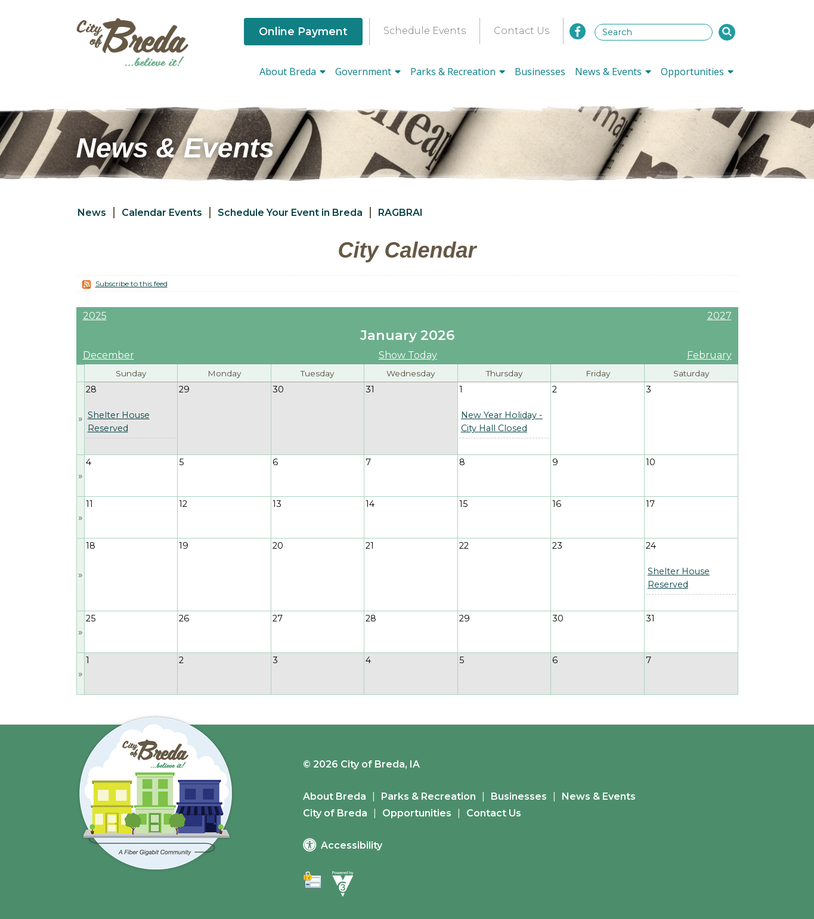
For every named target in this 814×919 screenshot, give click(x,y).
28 (91, 389)
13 (277, 504)
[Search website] (654, 32)
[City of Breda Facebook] (578, 31)
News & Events (599, 796)
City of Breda (335, 813)
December (108, 355)
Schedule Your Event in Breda (290, 212)
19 (183, 545)
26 (184, 618)
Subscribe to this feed (131, 283)
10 (650, 462)
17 (650, 504)
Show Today (408, 355)
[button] (727, 32)
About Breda (334, 796)
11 (89, 504)
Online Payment (303, 31)
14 (370, 504)
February (709, 355)
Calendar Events (162, 212)
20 (278, 545)
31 (370, 389)
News (92, 212)
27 (278, 618)
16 (556, 504)
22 (464, 545)
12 (183, 504)
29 (184, 389)
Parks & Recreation (428, 796)
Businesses (540, 71)
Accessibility (351, 845)
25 (90, 618)
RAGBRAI (400, 212)
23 (557, 545)
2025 (95, 315)
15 (463, 504)
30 (278, 389)
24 (651, 545)
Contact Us (521, 30)
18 (90, 545)
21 (370, 545)
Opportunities (416, 813)
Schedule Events (424, 30)
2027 (719, 315)
